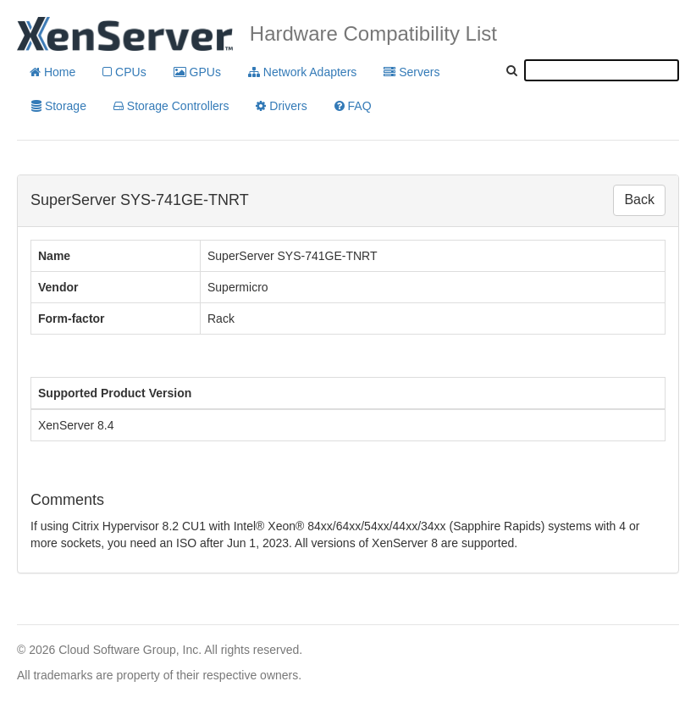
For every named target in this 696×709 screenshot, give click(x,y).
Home (52, 72)
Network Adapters (302, 72)
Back (639, 199)
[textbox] (601, 70)
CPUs (124, 72)
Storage (58, 106)
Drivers (281, 106)
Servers (411, 72)
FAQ (353, 106)
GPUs (197, 72)
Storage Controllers (171, 106)
